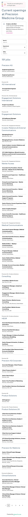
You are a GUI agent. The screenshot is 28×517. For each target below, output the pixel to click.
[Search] (14, 42)
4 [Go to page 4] (19, 505)
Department (6, 46)
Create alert (9, 33)
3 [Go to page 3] (15, 505)
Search (4, 40)
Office (4, 52)
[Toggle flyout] (25, 47)
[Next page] (22, 505)
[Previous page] (5, 505)
